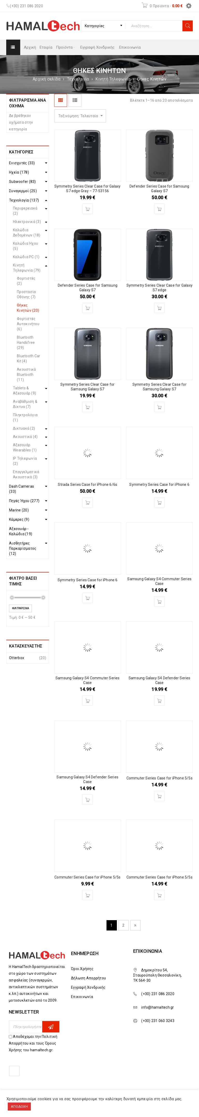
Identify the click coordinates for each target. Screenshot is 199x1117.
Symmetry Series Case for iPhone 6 (159, 484)
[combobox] (103, 25)
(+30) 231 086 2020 (26, 6)
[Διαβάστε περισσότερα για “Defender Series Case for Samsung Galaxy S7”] (159, 209)
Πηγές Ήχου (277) (24, 501)
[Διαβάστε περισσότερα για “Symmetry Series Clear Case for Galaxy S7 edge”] (159, 308)
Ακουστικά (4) (25, 437)
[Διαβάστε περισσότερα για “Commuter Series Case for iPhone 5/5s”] (159, 796)
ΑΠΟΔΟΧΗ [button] (19, 1106)
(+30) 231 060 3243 (157, 1021)
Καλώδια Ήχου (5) (25, 246)
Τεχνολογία (78, 79)
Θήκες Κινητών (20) (28, 307)
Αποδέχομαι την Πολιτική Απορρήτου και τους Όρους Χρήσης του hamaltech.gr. (33, 1043)
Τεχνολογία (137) (24, 200)
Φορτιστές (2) (26, 281)
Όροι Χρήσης (82, 969)
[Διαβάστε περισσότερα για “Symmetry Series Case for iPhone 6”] (159, 502)
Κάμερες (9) (19, 519)
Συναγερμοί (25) (23, 191)
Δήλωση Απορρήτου (88, 978)
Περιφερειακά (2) (25, 210)
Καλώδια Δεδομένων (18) (26, 232)
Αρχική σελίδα (46, 79)
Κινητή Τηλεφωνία (112, 79)
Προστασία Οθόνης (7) (26, 294)
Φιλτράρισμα (20, 608)
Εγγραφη (50, 1026)
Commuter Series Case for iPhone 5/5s (159, 778)
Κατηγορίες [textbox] (95, 26)
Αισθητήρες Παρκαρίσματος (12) (22, 548)
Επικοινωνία (82, 997)
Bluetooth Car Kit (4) (28, 358)
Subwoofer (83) (22, 182)
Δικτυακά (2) (24, 428)
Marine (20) (19, 510)
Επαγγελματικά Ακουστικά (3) (26, 474)
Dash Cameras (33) (21, 489)
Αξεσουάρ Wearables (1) (25, 447)
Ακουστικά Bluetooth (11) (26, 374)
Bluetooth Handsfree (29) (26, 342)
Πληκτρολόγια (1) (25, 417)
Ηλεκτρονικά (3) (27, 222)
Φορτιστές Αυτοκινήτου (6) (28, 324)
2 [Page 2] (123, 925)
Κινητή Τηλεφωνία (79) (27, 267)
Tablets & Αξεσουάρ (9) (24, 390)
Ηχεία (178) (19, 172)
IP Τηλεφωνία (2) (25, 461)
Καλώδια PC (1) (26, 257)
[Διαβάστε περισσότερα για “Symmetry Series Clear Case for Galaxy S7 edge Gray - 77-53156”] (87, 209)
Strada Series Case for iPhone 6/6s (87, 484)
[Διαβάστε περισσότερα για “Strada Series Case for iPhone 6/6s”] (87, 502)
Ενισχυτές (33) (22, 163)
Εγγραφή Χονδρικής (88, 987)
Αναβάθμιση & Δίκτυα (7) (25, 404)
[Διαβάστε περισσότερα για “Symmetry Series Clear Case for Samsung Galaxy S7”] (87, 407)
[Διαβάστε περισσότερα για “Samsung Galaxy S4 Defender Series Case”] (159, 700)
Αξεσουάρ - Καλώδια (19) (20, 531)
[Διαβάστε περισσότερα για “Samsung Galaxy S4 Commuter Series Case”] (159, 601)
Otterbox (16, 658)
